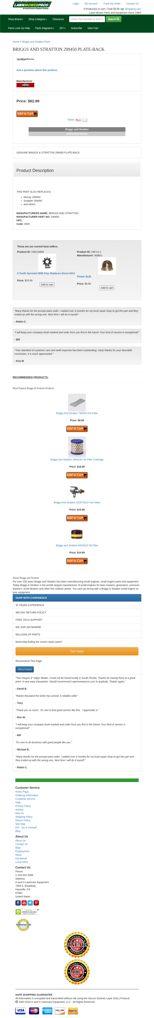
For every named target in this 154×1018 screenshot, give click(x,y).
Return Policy (22, 820)
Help (18, 802)
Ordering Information (26, 795)
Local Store (21, 862)
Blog (17, 831)
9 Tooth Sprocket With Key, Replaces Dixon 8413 (46, 273)
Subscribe (76, 28)
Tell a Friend (24, 669)
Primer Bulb (84, 276)
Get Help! (77, 651)
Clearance (58, 19)
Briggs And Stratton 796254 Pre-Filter (77, 413)
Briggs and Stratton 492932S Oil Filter (77, 545)
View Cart (92, 28)
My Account (91, 3)
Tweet (70, 119)
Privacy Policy (23, 806)
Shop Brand (15, 19)
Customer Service (25, 798)
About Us (20, 840)
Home (16, 41)
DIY (63, 28)
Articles (19, 809)
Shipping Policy (24, 816)
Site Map (20, 823)
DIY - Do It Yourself (26, 827)
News (18, 854)
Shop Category (38, 19)
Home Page (22, 791)
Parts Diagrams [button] (44, 28)
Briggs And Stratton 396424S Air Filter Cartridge (76, 459)
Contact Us (132, 3)
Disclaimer (21, 858)
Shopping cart (133, 9)
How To (19, 813)
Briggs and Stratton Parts (36, 41)
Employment (22, 851)
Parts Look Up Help (19, 28)
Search (113, 19)
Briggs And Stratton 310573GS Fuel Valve (77, 502)
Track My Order (112, 3)
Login (76, 3)
